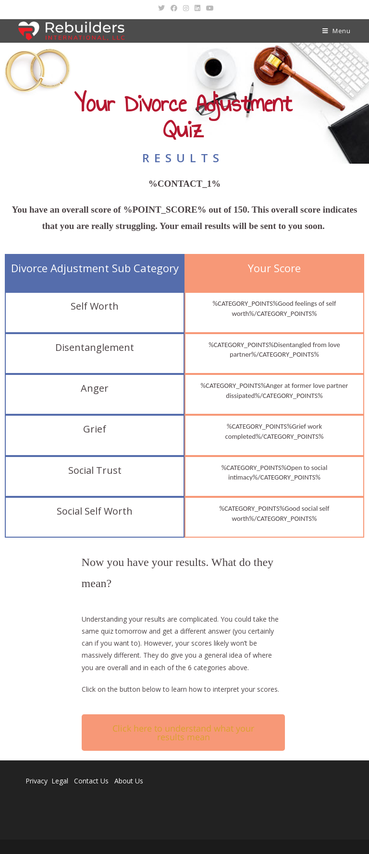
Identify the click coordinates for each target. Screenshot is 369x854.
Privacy (36, 780)
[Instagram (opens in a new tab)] (186, 8)
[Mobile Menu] (336, 31)
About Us (128, 780)
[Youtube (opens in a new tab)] (208, 8)
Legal (60, 780)
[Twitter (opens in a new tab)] (161, 8)
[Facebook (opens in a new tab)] (174, 8)
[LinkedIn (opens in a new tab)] (197, 8)
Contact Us (91, 780)
